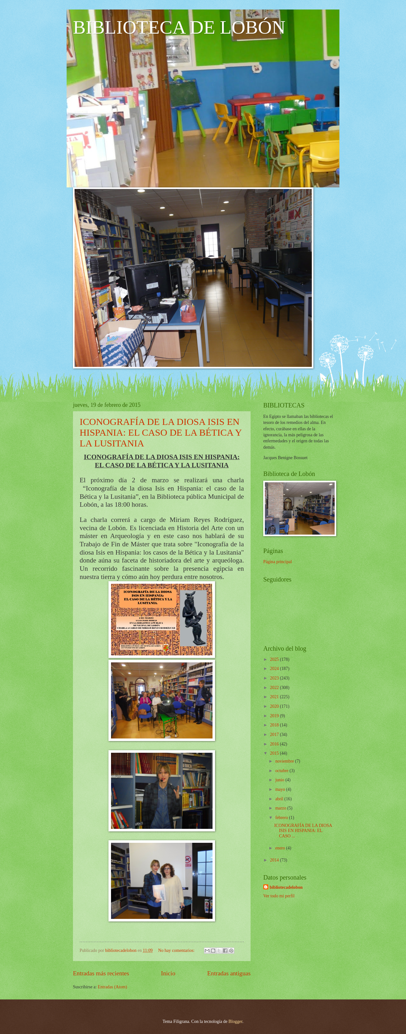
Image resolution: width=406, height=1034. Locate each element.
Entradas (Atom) (112, 987)
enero (280, 848)
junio (280, 779)
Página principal (277, 561)
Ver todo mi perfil (278, 896)
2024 (275, 668)
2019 (275, 715)
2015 (275, 753)
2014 (275, 860)
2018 (275, 725)
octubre (282, 770)
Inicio (168, 973)
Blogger (235, 1021)
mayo (280, 789)
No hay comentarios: (176, 950)
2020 (275, 706)
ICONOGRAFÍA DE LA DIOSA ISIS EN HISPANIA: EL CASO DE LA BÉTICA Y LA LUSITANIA (161, 432)
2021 (275, 696)
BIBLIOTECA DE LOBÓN (179, 27)
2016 (275, 744)
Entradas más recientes (101, 973)
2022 (275, 687)
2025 (275, 659)
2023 (275, 678)
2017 (275, 734)
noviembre (285, 761)
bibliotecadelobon (286, 887)
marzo (281, 808)
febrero (282, 817)
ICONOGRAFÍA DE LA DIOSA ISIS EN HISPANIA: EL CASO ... (303, 830)
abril (280, 799)
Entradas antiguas (229, 973)
